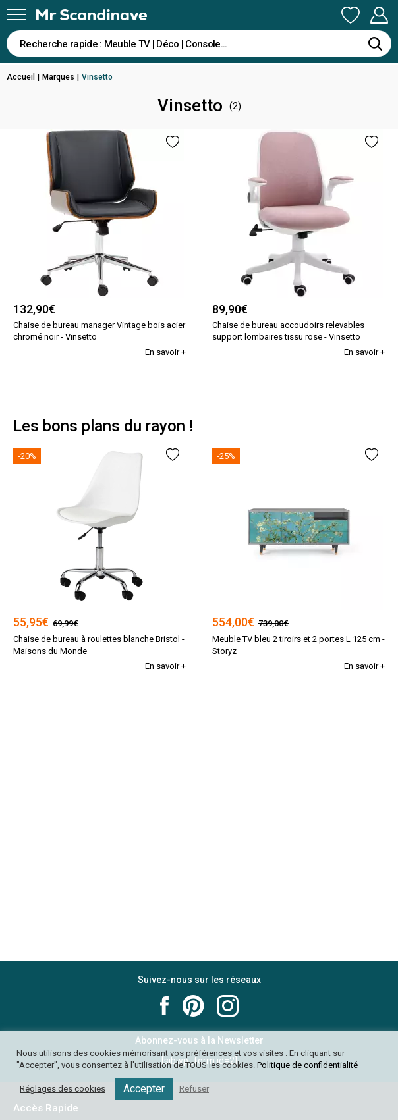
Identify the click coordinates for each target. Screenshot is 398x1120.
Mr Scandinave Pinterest (193, 1006)
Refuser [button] (194, 1089)
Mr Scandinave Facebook (164, 1005)
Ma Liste (350, 15)
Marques (58, 77)
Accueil (21, 77)
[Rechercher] (374, 43)
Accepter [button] (144, 1088)
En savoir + (165, 352)
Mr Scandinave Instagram (228, 1006)
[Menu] (16, 14)
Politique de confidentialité (307, 1065)
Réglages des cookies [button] (62, 1089)
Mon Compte (379, 15)
